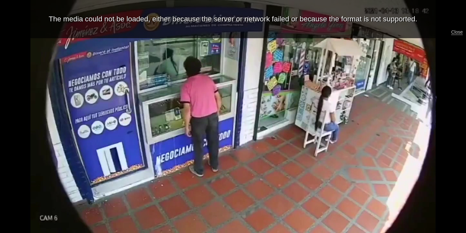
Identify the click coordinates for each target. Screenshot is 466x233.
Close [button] (457, 32)
